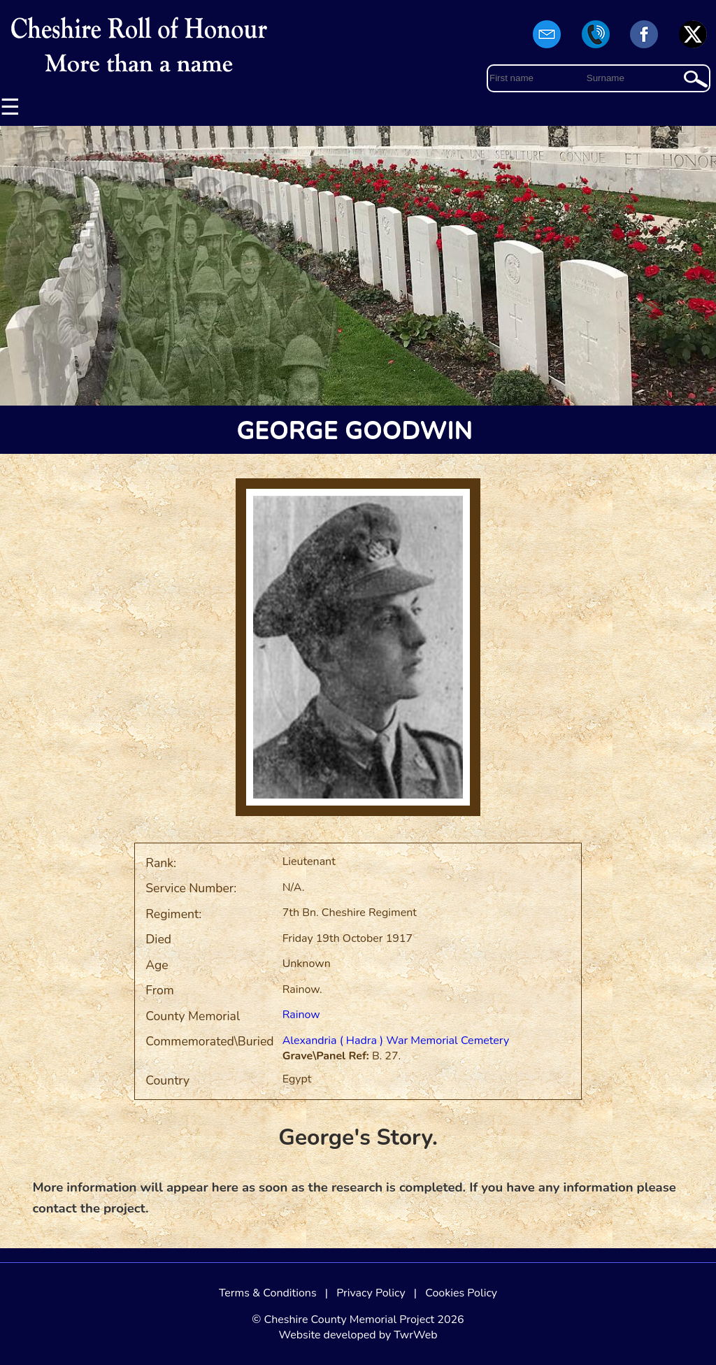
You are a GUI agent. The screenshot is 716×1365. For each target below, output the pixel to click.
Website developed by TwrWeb (357, 1335)
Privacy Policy (371, 1293)
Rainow (301, 1014)
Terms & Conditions (268, 1293)
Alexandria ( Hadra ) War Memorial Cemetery (396, 1040)
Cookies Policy (461, 1293)
